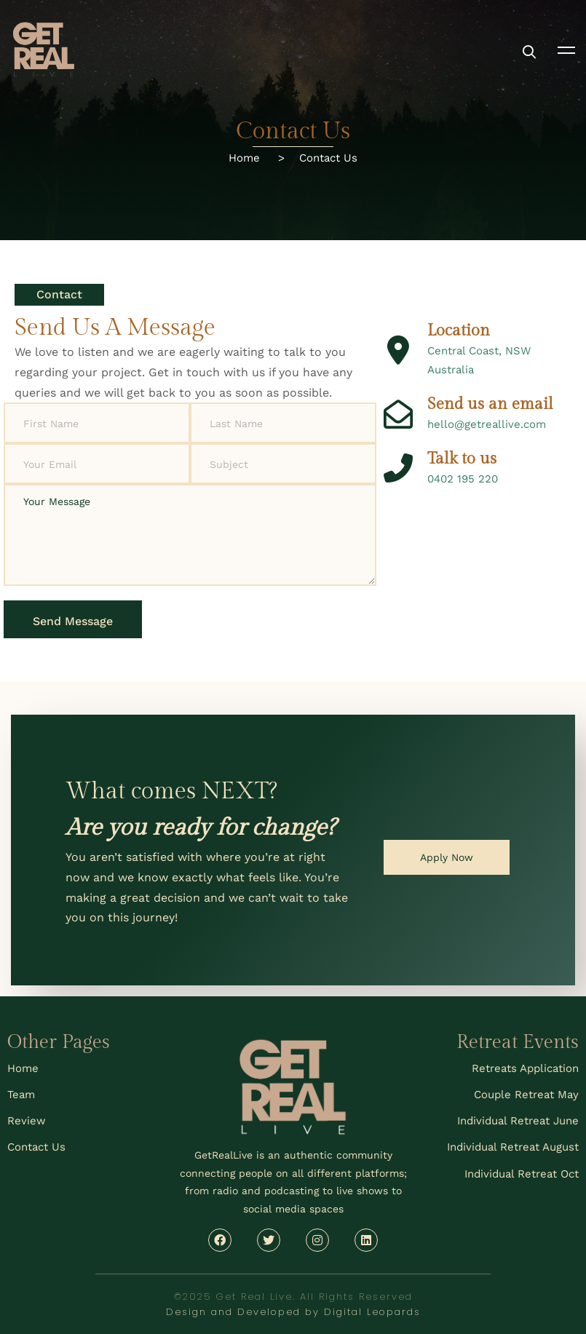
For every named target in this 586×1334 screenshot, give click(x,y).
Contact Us (328, 157)
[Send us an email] (398, 417)
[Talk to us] (398, 470)
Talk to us (461, 460)
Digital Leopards (372, 1312)
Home (253, 157)
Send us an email (490, 407)
